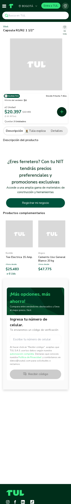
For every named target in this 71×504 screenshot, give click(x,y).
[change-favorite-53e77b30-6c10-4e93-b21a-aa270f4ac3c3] (64, 30)
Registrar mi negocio (35, 203)
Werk (5, 26)
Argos (41, 253)
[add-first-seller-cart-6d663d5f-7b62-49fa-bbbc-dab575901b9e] (61, 112)
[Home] (11, 6)
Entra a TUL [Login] (51, 6)
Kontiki (9, 253)
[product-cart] (65, 6)
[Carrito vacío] (65, 6)
